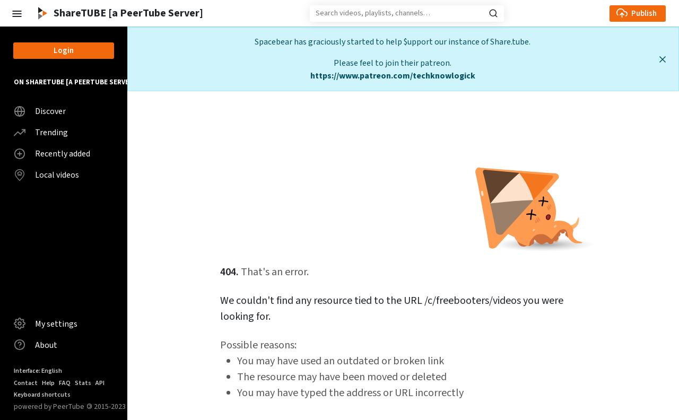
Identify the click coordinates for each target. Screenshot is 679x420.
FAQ (65, 383)
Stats (83, 383)
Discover (40, 111)
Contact (26, 383)
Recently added (52, 154)
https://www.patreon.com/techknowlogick (392, 76)
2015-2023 (106, 406)
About (35, 345)
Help (48, 383)
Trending (41, 132)
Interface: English (38, 370)
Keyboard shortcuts (42, 394)
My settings (45, 323)
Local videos (46, 175)
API (100, 383)
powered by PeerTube (49, 406)
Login (64, 50)
